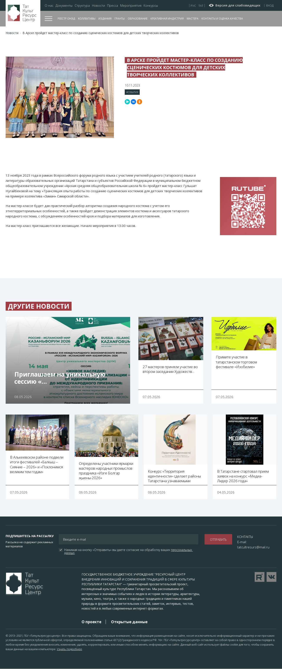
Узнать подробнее (69, 649)
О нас (49, 5)
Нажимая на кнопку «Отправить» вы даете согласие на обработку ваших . (128, 551)
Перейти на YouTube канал (259, 577)
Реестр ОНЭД (66, 18)
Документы (64, 5)
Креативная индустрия (167, 18)
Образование (138, 18)
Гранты (120, 18)
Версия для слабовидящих (237, 5)
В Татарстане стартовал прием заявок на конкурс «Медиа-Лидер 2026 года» (243, 476)
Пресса (112, 5)
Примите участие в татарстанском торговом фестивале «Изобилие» (236, 361)
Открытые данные (129, 622)
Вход (270, 5)
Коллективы (86, 18)
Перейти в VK (271, 577)
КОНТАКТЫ (245, 537)
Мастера (192, 18)
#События (132, 92)
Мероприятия (130, 5)
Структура (82, 5)
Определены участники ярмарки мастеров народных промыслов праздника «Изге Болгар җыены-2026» (106, 470)
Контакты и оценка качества (222, 18)
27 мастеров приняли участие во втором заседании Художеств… (170, 369)
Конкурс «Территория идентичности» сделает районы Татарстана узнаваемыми (174, 476)
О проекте (91, 622)
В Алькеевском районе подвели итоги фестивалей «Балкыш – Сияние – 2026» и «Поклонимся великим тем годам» (36, 464)
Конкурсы (151, 5)
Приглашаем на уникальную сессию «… (59, 378)
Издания (104, 18)
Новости (98, 5)
